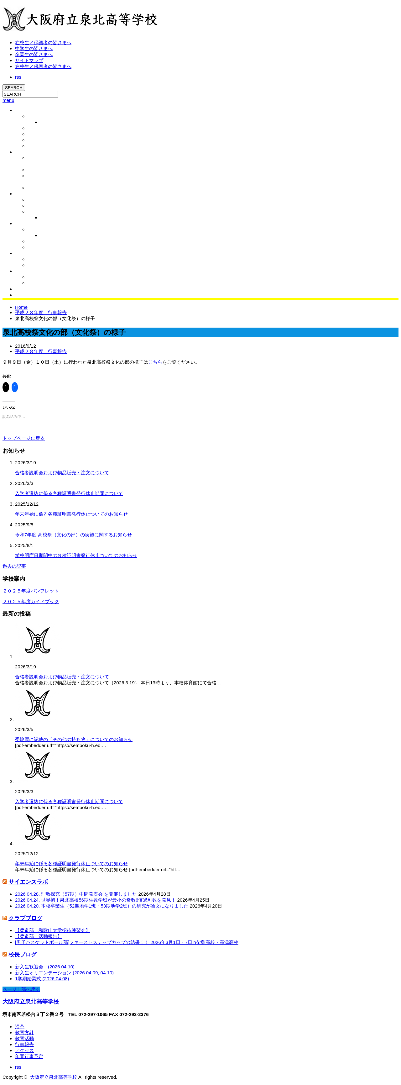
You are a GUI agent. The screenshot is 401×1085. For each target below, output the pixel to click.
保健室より (38, 241)
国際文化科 (38, 205)
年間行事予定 (29, 1056)
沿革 (32, 134)
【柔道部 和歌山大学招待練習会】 (52, 930)
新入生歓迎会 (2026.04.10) (45, 966)
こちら (155, 362)
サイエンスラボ (28, 882)
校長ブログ (51, 122)
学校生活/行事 (29, 223)
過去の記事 (14, 566)
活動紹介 (36, 259)
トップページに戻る (24, 438)
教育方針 (36, 140)
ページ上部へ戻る (21, 989)
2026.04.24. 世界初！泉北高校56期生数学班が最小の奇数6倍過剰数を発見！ (95, 900)
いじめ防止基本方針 (47, 187)
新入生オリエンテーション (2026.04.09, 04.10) (64, 972)
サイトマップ (29, 60)
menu (8, 100)
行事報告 (49, 235)
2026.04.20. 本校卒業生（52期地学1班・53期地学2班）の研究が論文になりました (101, 906)
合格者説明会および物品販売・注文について (62, 472)
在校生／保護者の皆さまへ (43, 42)
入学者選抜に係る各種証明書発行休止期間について (69, 493)
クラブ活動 (26, 253)
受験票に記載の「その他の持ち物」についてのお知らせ (74, 739)
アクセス (36, 146)
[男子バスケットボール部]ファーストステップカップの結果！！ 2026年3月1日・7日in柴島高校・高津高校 (126, 942)
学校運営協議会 (43, 169)
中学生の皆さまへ (34, 48)
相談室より (38, 247)
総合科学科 (38, 211)
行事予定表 (38, 229)
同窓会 (21, 289)
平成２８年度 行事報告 (41, 312)
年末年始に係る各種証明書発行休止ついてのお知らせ (71, 514)
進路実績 (36, 199)
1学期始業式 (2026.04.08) (42, 978)
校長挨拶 (36, 116)
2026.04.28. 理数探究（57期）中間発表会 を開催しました (76, 894)
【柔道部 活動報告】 (38, 936)
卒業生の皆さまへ (34, 54)
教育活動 (24, 152)
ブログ (21, 271)
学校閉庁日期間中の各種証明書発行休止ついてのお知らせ (76, 555)
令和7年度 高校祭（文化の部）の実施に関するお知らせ (73, 534)
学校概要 (24, 110)
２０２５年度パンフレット (31, 590)
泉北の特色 (26, 193)
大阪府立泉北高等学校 (31, 1001)
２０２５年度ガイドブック (31, 601)
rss (18, 77)
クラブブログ (41, 265)
